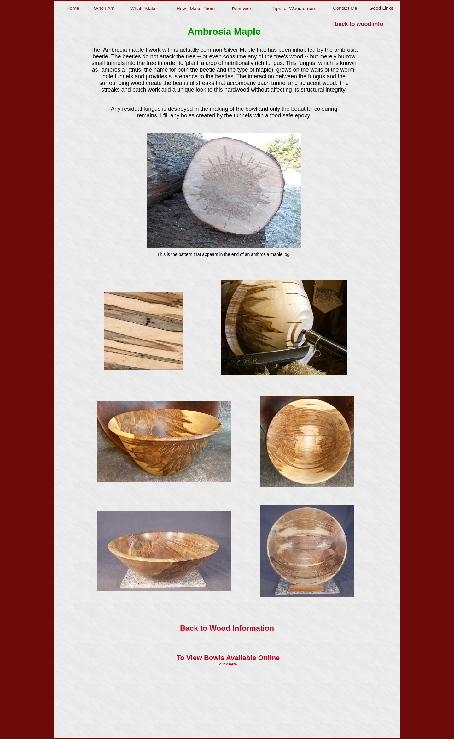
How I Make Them (196, 8)
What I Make (143, 8)
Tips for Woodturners (294, 8)
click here (228, 664)
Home (72, 8)
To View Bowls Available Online (228, 658)
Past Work (243, 8)
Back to (227, 628)
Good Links (381, 8)
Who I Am (104, 8)
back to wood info (359, 24)
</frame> (222, 722)
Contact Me (345, 8)
